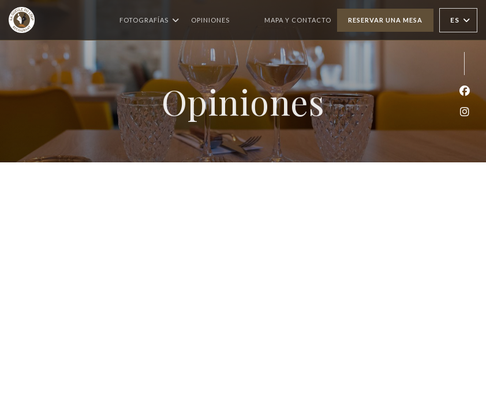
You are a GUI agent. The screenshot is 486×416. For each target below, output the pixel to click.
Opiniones (210, 20)
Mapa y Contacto (297, 20)
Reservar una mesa (385, 20)
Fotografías (149, 20)
